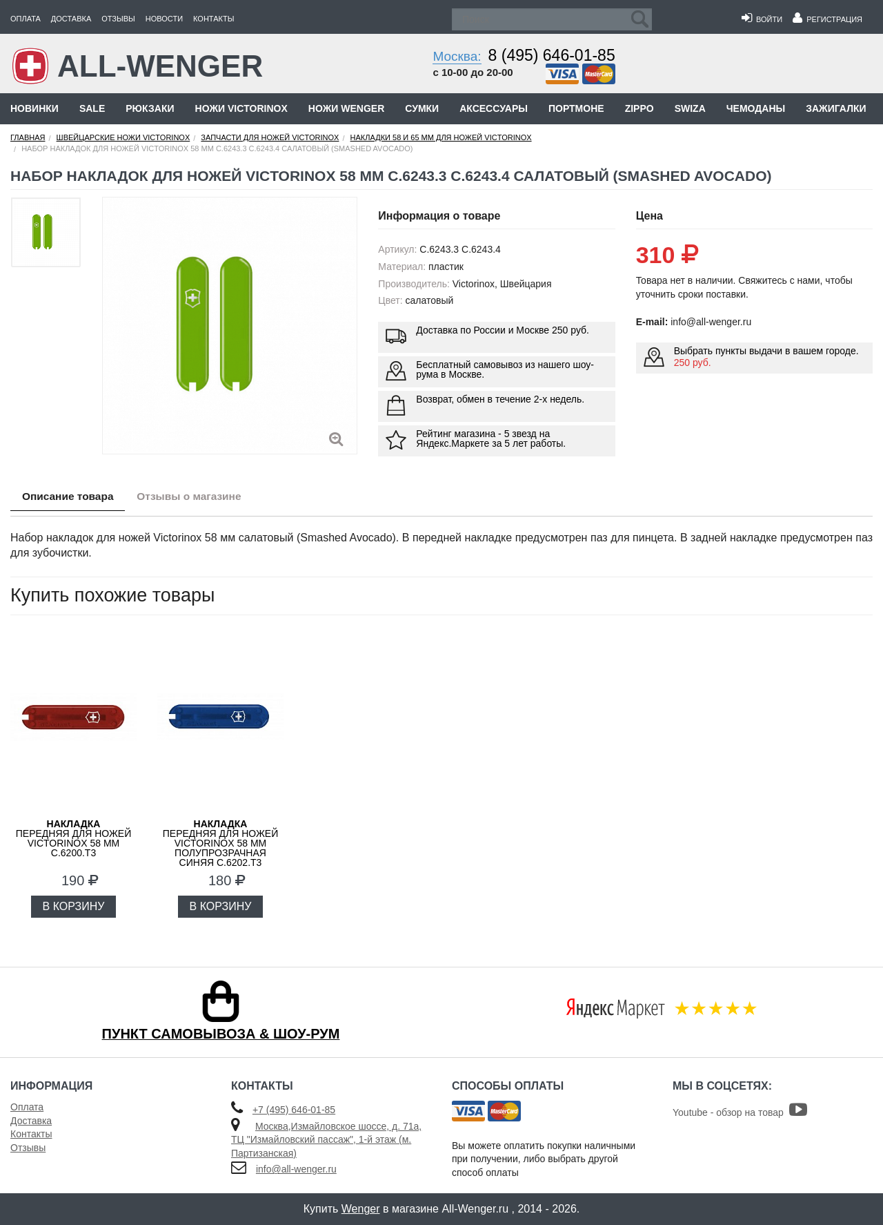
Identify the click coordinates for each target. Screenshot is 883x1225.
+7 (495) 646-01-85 (293, 1109)
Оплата (25, 19)
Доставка (71, 19)
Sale (92, 108)
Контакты (213, 19)
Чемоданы (755, 108)
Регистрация (827, 19)
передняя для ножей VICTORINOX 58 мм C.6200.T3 (73, 838)
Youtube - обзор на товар (740, 1112)
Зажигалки (836, 108)
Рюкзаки (150, 108)
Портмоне (576, 108)
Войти (762, 19)
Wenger (360, 1209)
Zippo (639, 108)
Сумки (422, 108)
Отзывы (118, 19)
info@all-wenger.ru (296, 1169)
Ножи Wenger (346, 108)
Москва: (457, 56)
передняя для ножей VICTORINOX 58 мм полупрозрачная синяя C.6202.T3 (220, 843)
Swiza (690, 108)
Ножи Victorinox (241, 108)
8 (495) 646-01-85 (551, 55)
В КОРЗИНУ (74, 906)
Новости (164, 19)
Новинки (34, 108)
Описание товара (71, 497)
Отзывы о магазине (200, 497)
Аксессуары (493, 108)
